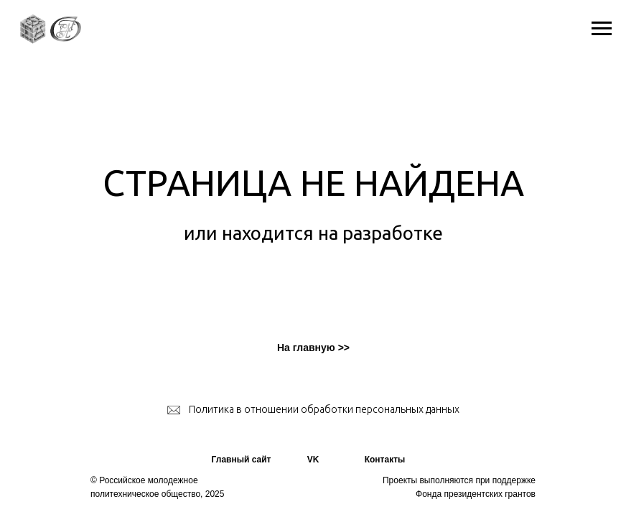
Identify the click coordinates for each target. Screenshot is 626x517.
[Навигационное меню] (602, 29)
